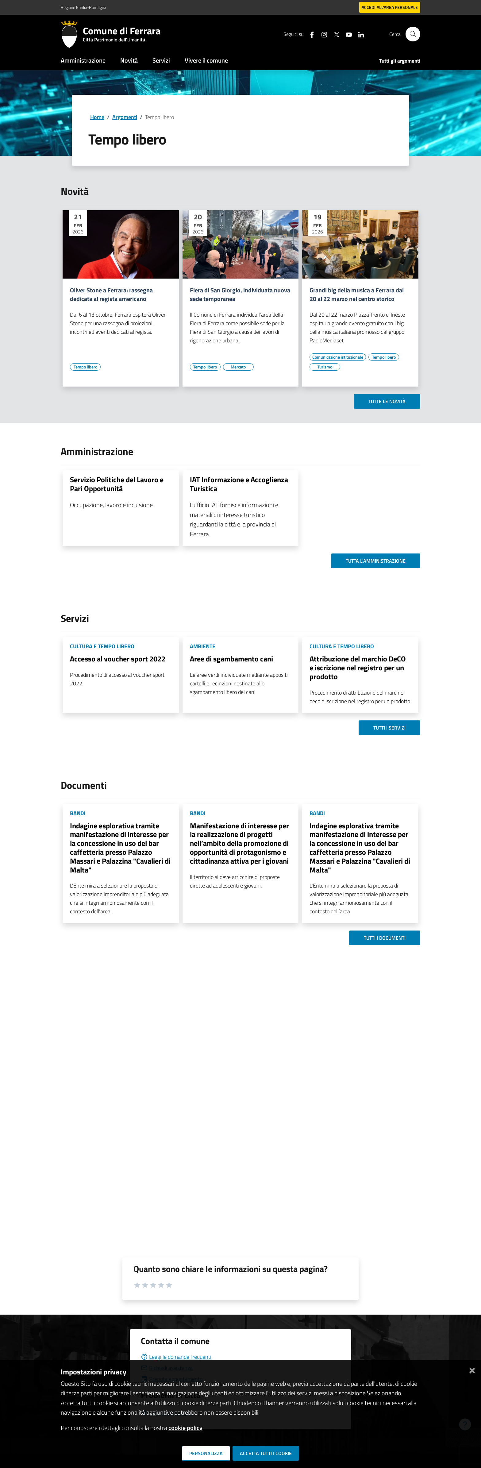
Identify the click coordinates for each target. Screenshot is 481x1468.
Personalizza (206, 1453)
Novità (129, 60)
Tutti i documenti (385, 938)
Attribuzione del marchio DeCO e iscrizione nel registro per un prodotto (358, 667)
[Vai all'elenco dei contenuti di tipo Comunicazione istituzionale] (338, 357)
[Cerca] (413, 34)
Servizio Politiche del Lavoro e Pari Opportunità (117, 484)
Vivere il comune (206, 60)
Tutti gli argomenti (399, 61)
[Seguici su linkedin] (358, 34)
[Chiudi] (472, 1369)
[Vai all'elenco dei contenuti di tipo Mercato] (238, 367)
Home (97, 117)
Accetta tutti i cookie (266, 1453)
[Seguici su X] (334, 34)
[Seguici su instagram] (322, 34)
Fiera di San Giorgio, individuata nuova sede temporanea (240, 294)
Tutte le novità (387, 401)
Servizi (161, 60)
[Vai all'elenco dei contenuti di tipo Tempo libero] (85, 367)
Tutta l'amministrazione (376, 560)
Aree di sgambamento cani (231, 658)
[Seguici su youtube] (346, 34)
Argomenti (124, 117)
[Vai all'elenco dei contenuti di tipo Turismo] (325, 367)
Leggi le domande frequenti (176, 1357)
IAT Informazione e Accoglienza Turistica (239, 484)
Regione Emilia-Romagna (83, 7)
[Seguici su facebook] (309, 34)
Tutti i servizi (389, 727)
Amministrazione (83, 60)
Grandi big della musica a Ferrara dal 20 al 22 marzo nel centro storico (357, 294)
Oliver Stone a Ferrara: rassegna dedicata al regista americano (111, 294)
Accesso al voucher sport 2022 (117, 658)
